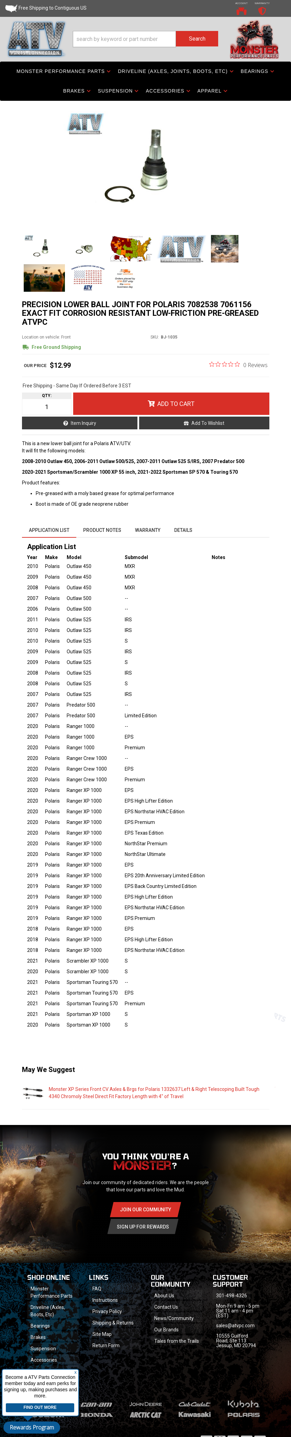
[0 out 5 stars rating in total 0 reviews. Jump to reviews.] (238, 365)
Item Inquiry (83, 423)
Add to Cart (175, 403)
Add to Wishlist (207, 423)
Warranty (147, 530)
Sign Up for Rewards (143, 1227)
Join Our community (145, 1209)
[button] (146, 39)
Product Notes (102, 530)
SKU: (154, 337)
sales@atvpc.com (235, 1325)
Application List (49, 530)
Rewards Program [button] (32, 1427)
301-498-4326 (231, 1295)
